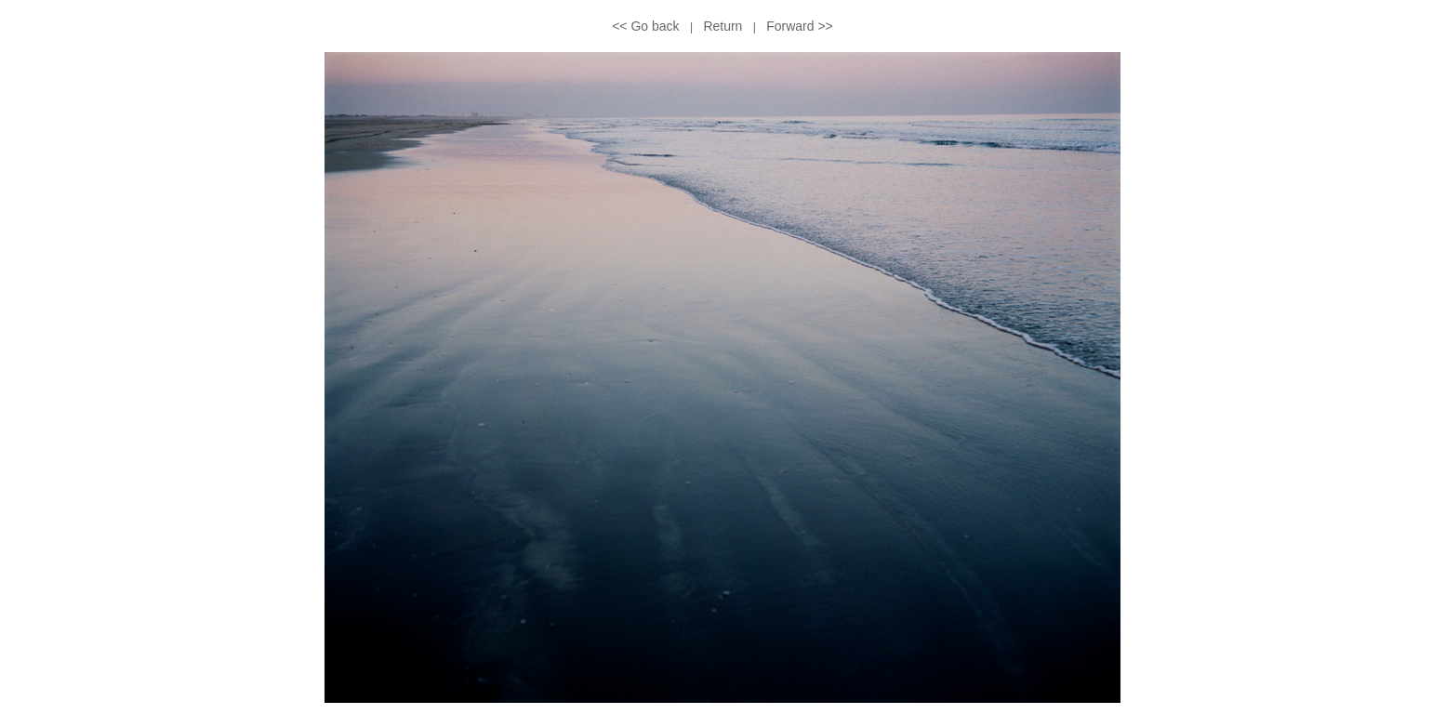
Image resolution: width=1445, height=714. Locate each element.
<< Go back (645, 26)
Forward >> (799, 26)
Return (722, 26)
